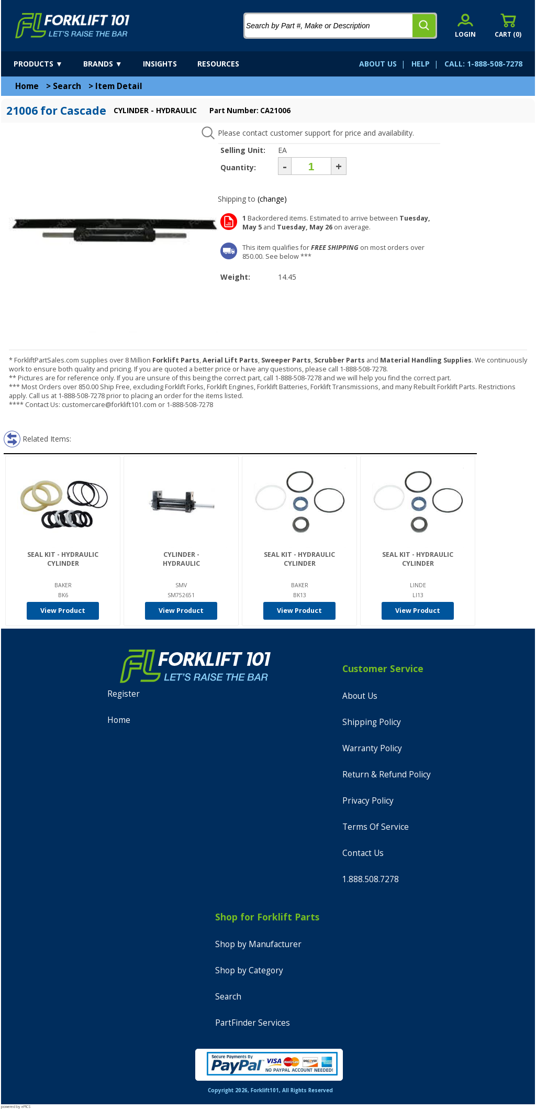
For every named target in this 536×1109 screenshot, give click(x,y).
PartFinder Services (252, 1022)
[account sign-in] (465, 25)
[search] (424, 25)
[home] (72, 26)
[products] (47, 63)
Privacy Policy (368, 800)
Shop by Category (249, 970)
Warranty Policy (372, 748)
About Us (359, 695)
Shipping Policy (371, 722)
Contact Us (363, 853)
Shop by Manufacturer (258, 944)
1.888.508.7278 (370, 879)
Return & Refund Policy (386, 774)
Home (27, 86)
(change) (272, 199)
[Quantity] (311, 166)
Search (67, 86)
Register (123, 693)
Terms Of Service (375, 826)
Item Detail (118, 86)
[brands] (112, 63)
